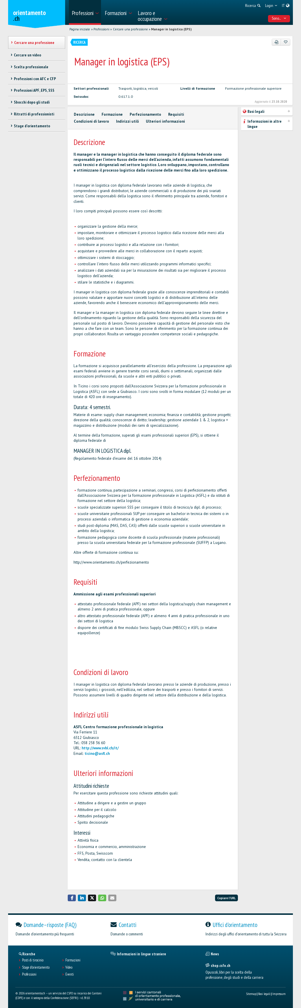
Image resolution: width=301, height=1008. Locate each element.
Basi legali (264, 994)
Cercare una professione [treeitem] (34, 42)
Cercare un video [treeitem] (27, 55)
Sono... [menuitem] (279, 18)
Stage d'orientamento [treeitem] (32, 125)
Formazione (112, 114)
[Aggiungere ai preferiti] (285, 42)
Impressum (279, 994)
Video (68, 967)
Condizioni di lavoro (91, 121)
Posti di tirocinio (32, 960)
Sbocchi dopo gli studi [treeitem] (31, 102)
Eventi (69, 974)
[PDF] (276, 42)
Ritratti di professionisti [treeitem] (34, 114)
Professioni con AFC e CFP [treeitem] (35, 78)
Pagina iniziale (79, 29)
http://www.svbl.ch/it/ (100, 748)
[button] (72, 898)
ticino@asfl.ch (97, 753)
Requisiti (176, 114)
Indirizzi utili (127, 121)
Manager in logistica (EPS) (171, 29)
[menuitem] (85, 12)
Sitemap (251, 994)
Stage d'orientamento (35, 967)
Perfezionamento (145, 114)
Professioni (101, 29)
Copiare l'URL (226, 898)
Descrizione (84, 114)
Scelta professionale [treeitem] (31, 66)
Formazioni (72, 960)
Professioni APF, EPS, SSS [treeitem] (34, 90)
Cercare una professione (130, 29)
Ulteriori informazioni (165, 121)
